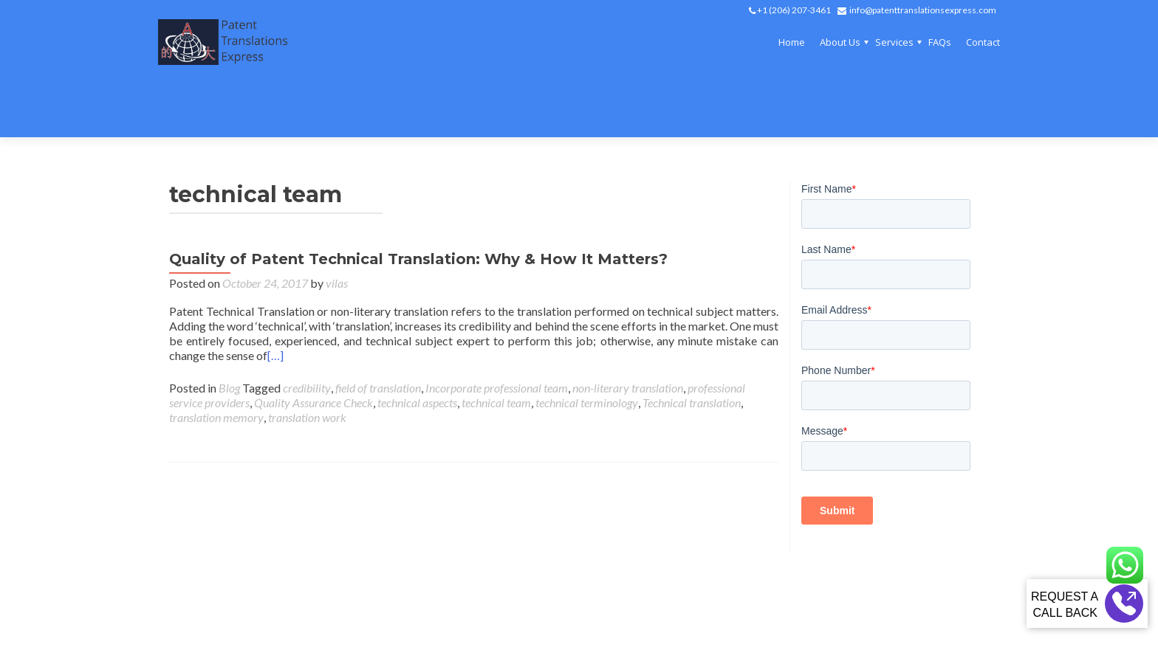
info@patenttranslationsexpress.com (922, 9)
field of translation (378, 334)
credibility (307, 334)
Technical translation (692, 349)
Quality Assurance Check (313, 349)
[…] (275, 301)
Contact (983, 42)
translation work (307, 363)
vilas (337, 229)
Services (894, 42)
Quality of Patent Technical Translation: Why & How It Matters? (418, 205)
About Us (840, 42)
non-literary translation (627, 334)
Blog (229, 334)
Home (791, 42)
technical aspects (417, 349)
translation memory (216, 363)
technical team (496, 349)
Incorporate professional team (496, 334)
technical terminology (586, 349)
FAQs (939, 42)
